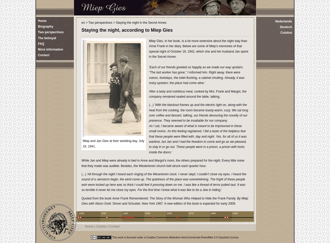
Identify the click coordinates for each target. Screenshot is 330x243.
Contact (114, 226)
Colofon (286, 33)
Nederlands (283, 21)
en (83, 22)
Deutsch (286, 27)
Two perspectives (100, 22)
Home (89, 226)
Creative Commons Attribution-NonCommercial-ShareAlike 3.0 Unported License (192, 237)
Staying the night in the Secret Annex (141, 22)
